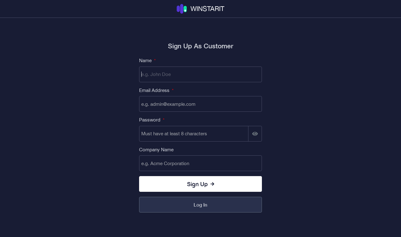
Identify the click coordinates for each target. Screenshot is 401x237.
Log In (200, 204)
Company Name (156, 149)
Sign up (200, 183)
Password (151, 119)
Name (147, 60)
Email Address (156, 90)
